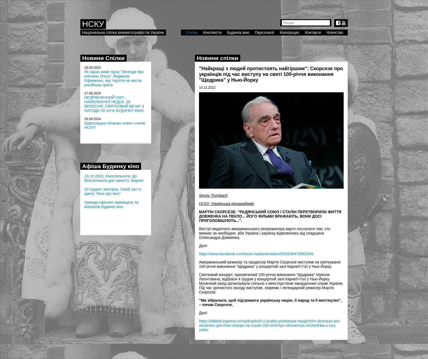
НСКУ (93, 23)
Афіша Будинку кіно (110, 166)
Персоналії (264, 32)
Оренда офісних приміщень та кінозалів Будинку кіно (111, 204)
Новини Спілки (103, 58)
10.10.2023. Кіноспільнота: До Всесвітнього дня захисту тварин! (114, 178)
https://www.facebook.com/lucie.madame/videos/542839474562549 (256, 254)
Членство (334, 32)
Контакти (313, 32)
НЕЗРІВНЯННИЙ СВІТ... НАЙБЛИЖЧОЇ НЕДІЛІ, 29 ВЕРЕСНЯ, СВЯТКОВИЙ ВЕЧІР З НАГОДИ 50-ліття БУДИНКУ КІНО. (114, 104)
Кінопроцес (290, 32)
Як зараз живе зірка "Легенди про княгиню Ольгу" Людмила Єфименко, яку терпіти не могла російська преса (114, 78)
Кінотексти (212, 32)
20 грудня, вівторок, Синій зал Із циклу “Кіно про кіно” (112, 191)
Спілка (191, 32)
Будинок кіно (238, 32)
